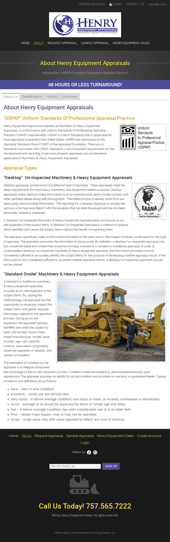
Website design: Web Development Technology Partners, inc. (85, 533)
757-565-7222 (157, 4)
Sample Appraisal (95, 43)
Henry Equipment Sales (131, 43)
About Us (11, 97)
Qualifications (32, 96)
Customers (69, 96)
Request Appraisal (62, 43)
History (51, 96)
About (39, 43)
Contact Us (135, 4)
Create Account (92, 4)
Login (117, 4)
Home (25, 43)
